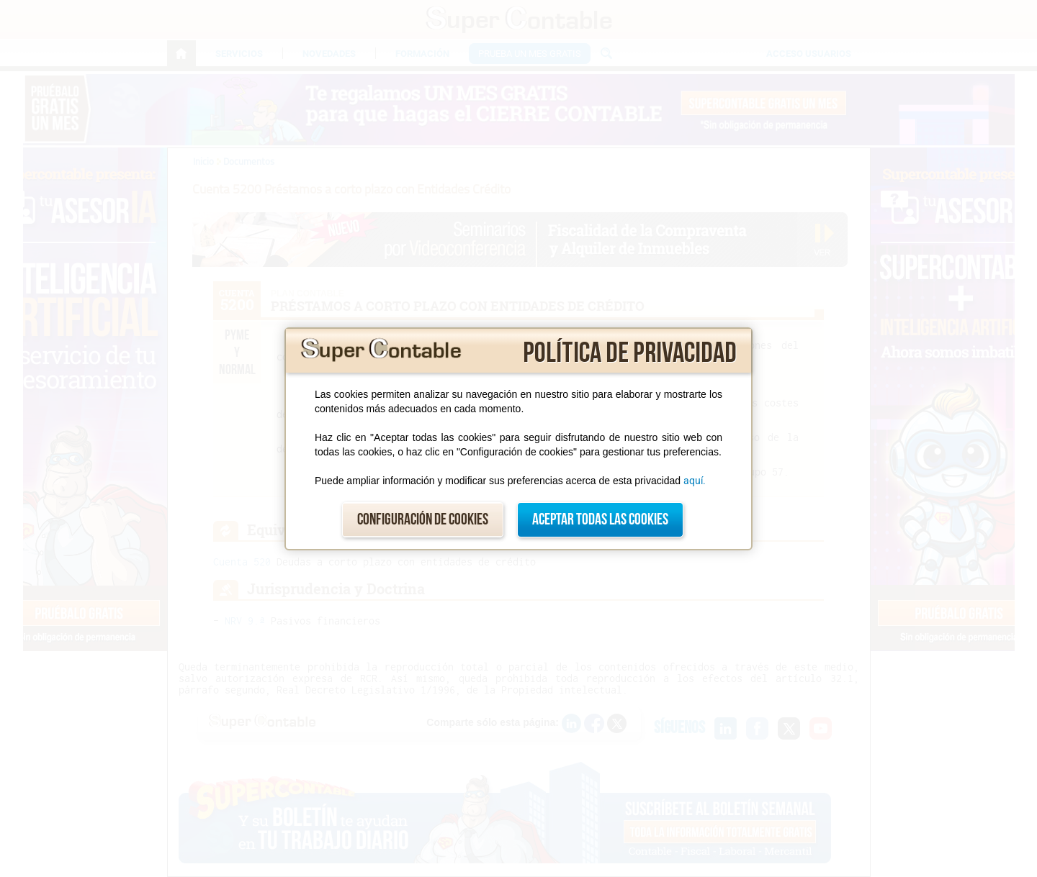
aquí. (694, 480)
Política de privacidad (630, 353)
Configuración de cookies (422, 520)
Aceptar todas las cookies (600, 520)
